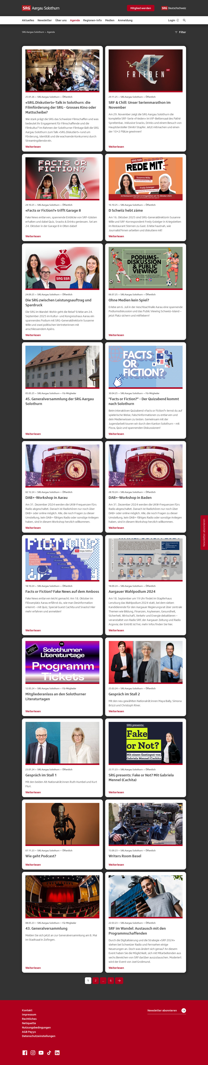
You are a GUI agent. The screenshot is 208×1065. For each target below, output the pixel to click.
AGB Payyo (29, 1031)
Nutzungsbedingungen (36, 1027)
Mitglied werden (140, 8)
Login (173, 20)
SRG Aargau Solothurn (33, 32)
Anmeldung (125, 20)
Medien (109, 20)
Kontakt (27, 1010)
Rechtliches (29, 1018)
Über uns (61, 20)
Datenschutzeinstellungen (38, 1036)
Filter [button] (180, 32)
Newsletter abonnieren (166, 1010)
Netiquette (29, 1023)
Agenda (75, 20)
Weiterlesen (33, 146)
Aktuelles (28, 20)
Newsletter (45, 20)
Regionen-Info (92, 20)
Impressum (29, 1014)
